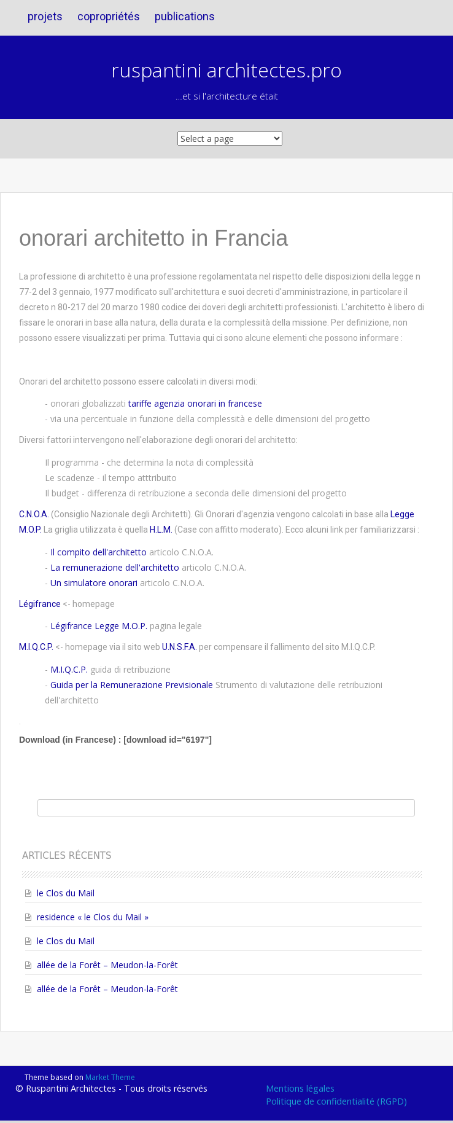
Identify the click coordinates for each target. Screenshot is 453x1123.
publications (185, 16)
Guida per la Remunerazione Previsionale (131, 685)
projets (45, 16)
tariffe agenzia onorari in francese (195, 403)
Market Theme (110, 1077)
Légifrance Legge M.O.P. (98, 626)
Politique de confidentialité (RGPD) (336, 1101)
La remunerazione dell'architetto (114, 567)
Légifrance (40, 604)
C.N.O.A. (34, 514)
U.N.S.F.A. (179, 647)
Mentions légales (300, 1088)
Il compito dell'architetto (98, 552)
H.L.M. (161, 529)
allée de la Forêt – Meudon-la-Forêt (107, 965)
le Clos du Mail (66, 893)
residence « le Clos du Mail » (93, 917)
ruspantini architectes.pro (226, 70)
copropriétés (108, 16)
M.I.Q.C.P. (36, 647)
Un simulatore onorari (93, 583)
